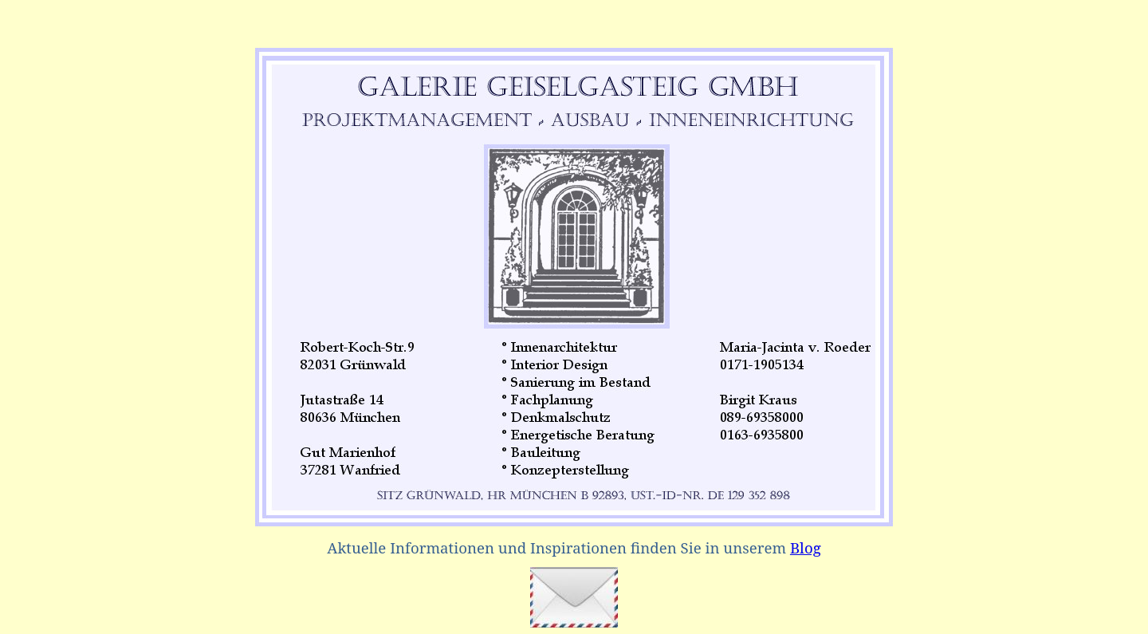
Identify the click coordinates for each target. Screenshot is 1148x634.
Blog (805, 547)
